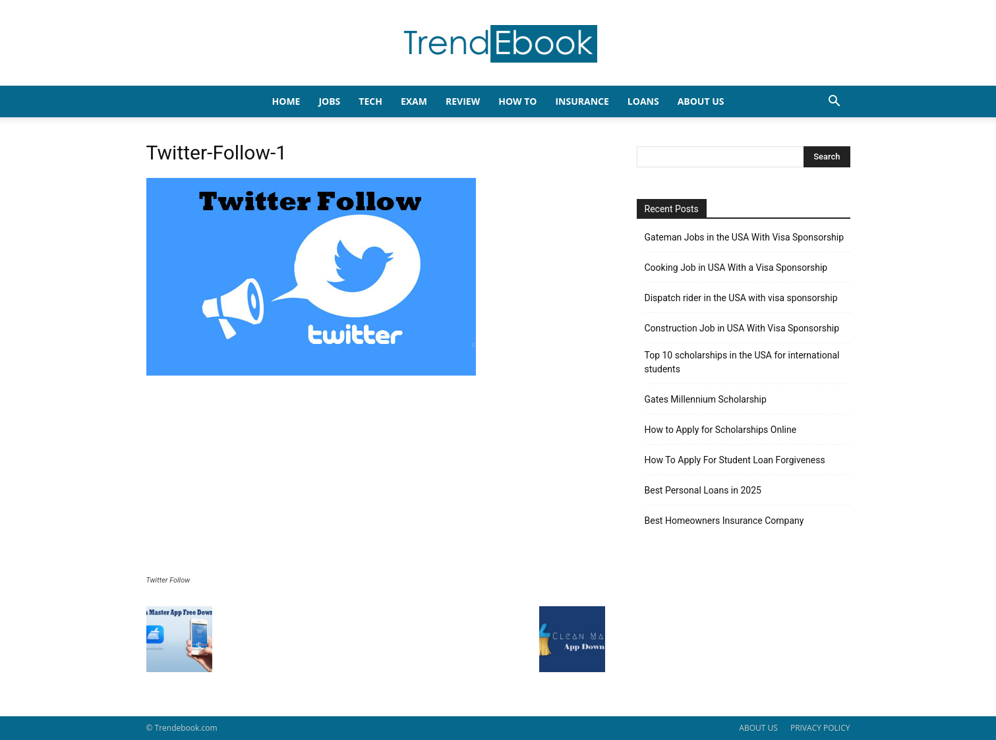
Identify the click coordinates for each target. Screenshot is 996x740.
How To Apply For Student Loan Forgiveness (735, 460)
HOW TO (517, 101)
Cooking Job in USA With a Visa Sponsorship (736, 267)
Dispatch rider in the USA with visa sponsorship (741, 298)
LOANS (643, 101)
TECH (370, 101)
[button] (834, 102)
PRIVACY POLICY (820, 727)
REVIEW (463, 101)
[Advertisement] (375, 477)
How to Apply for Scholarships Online (721, 429)
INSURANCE (581, 101)
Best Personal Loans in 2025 (703, 490)
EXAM (414, 101)
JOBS (329, 101)
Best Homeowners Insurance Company (724, 520)
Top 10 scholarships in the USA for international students (742, 362)
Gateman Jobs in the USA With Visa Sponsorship (744, 237)
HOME (286, 101)
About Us (701, 101)
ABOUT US (758, 727)
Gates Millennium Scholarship (706, 399)
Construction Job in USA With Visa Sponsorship (742, 328)
